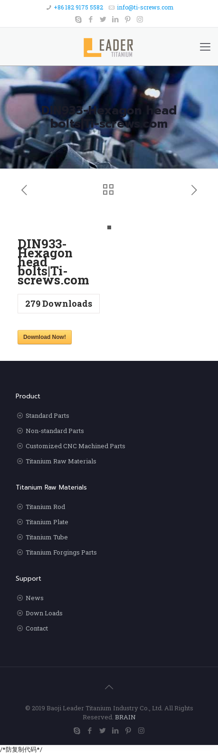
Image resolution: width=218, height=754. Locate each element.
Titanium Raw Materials (61, 461)
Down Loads (44, 613)
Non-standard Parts (55, 430)
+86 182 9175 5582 (78, 7)
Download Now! (44, 337)
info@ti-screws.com (145, 7)
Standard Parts (47, 415)
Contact (37, 628)
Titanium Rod (45, 506)
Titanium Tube (47, 537)
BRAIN (125, 717)
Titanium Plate (47, 522)
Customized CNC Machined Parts (75, 446)
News (35, 598)
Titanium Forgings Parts (61, 552)
